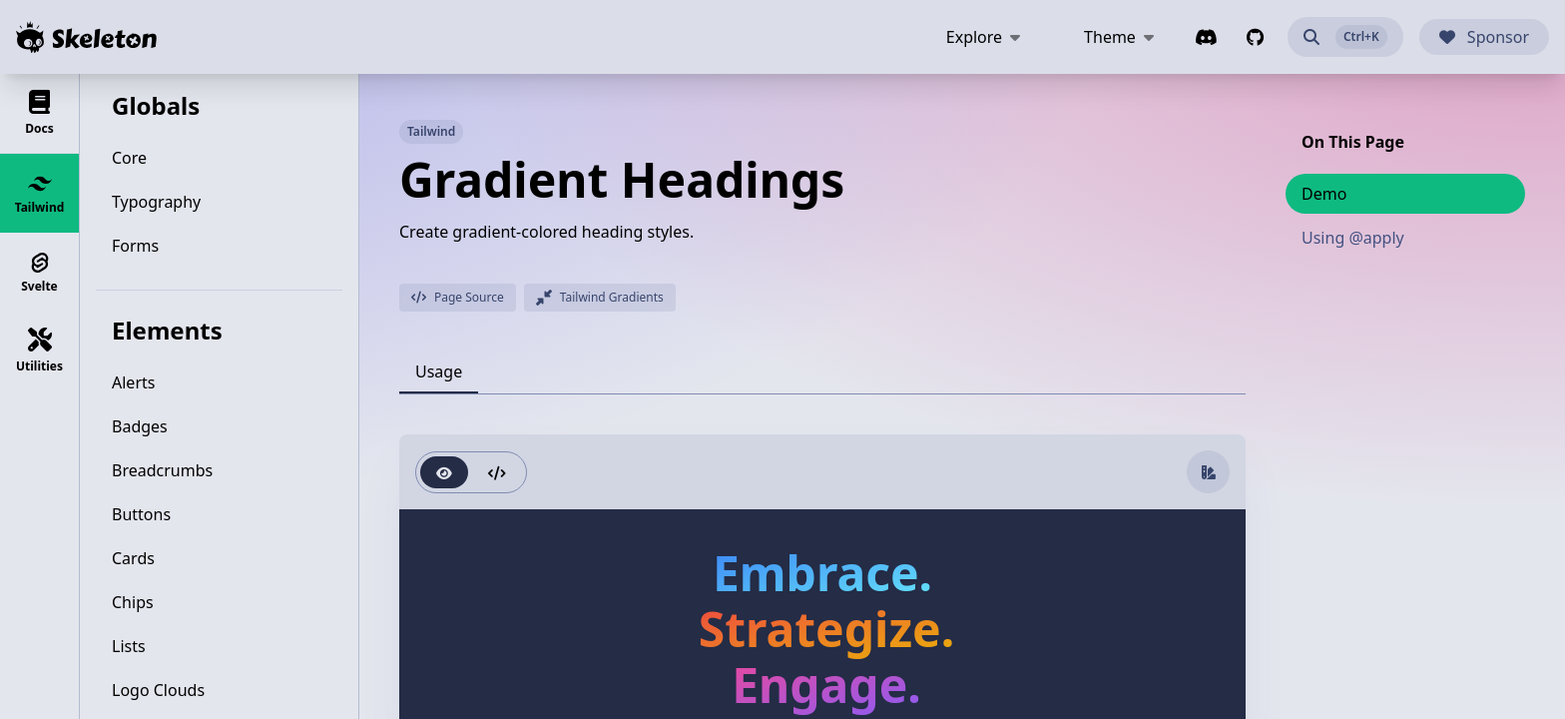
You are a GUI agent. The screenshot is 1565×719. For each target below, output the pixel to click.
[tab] (438, 371)
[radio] (444, 472)
